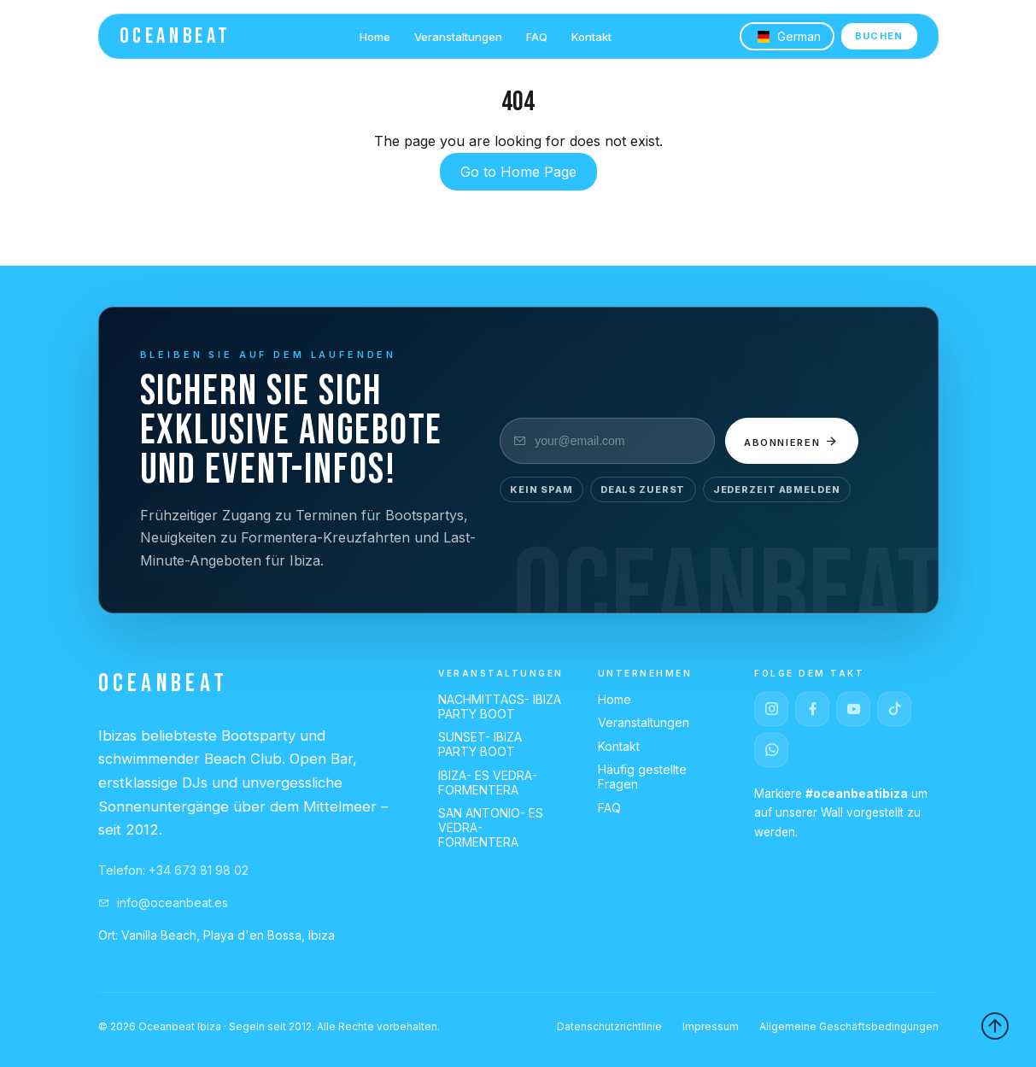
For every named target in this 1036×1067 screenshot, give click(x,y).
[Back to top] (995, 1026)
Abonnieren (792, 441)
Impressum (710, 1026)
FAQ (536, 37)
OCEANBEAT (175, 36)
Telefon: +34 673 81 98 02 (173, 870)
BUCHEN (879, 36)
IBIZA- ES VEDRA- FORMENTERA (487, 782)
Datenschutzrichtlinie (609, 1026)
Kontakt (591, 37)
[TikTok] (894, 709)
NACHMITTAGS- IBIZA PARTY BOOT (499, 706)
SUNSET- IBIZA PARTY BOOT (480, 744)
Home (375, 37)
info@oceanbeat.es (163, 902)
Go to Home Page (518, 171)
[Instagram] (771, 709)
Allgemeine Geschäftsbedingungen (849, 1026)
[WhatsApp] (771, 750)
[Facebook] (812, 709)
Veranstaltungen (458, 37)
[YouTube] (853, 709)
